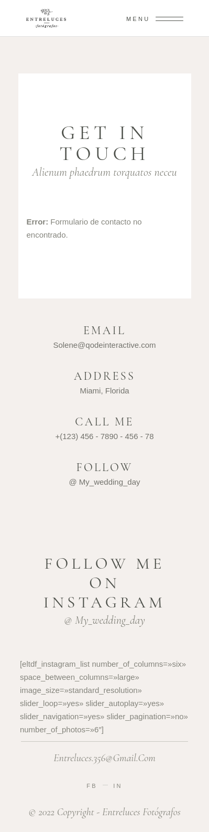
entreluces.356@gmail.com (104, 758)
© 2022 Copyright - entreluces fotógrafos (104, 812)
